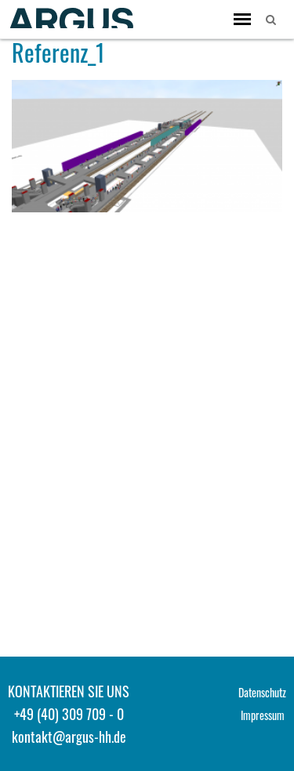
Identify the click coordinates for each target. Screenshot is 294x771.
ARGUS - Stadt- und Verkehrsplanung (70, 18)
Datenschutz (262, 692)
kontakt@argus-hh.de (69, 736)
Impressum (263, 715)
